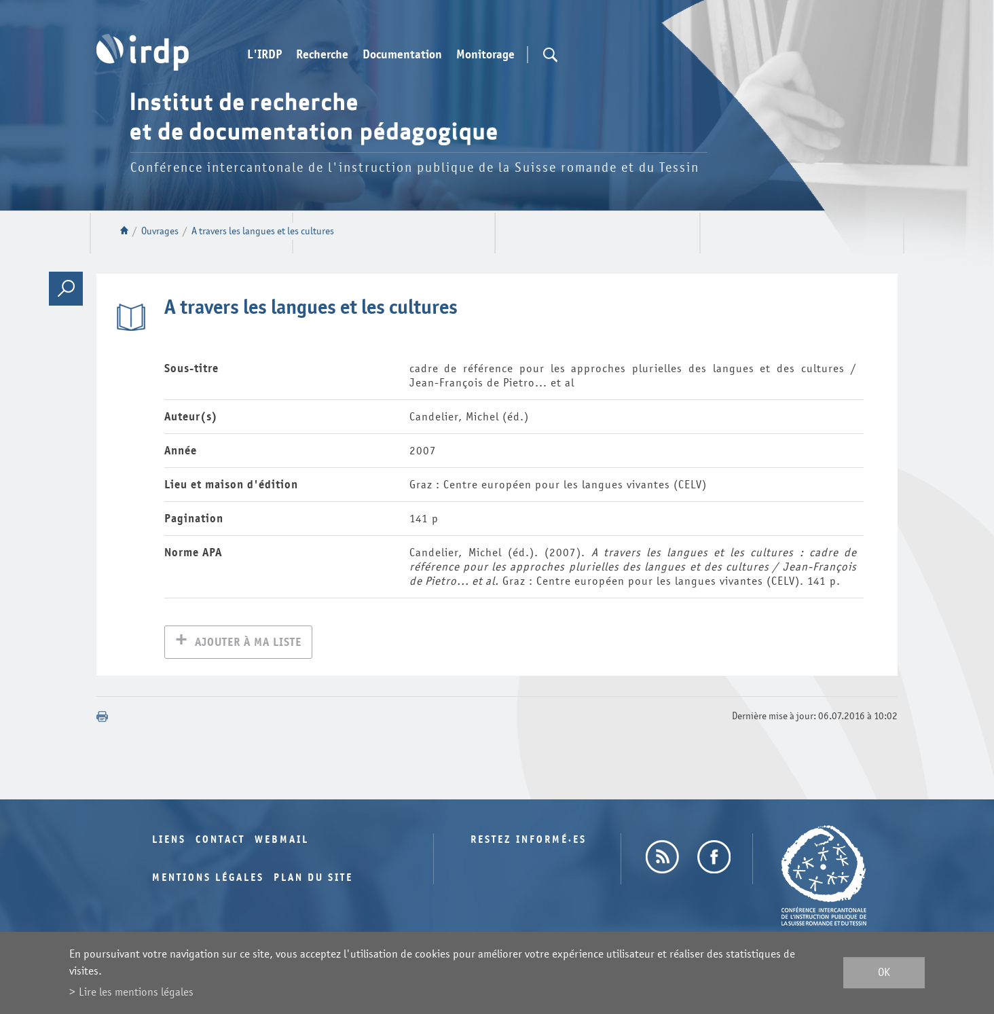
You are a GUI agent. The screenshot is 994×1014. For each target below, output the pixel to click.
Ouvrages (160, 231)
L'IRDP (264, 55)
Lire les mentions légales (136, 992)
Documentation (402, 55)
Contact (220, 841)
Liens (169, 841)
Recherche (322, 55)
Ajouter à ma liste (248, 643)
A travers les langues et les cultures (262, 231)
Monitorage (485, 55)
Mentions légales (208, 879)
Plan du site (313, 879)
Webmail (282, 841)
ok (884, 973)
